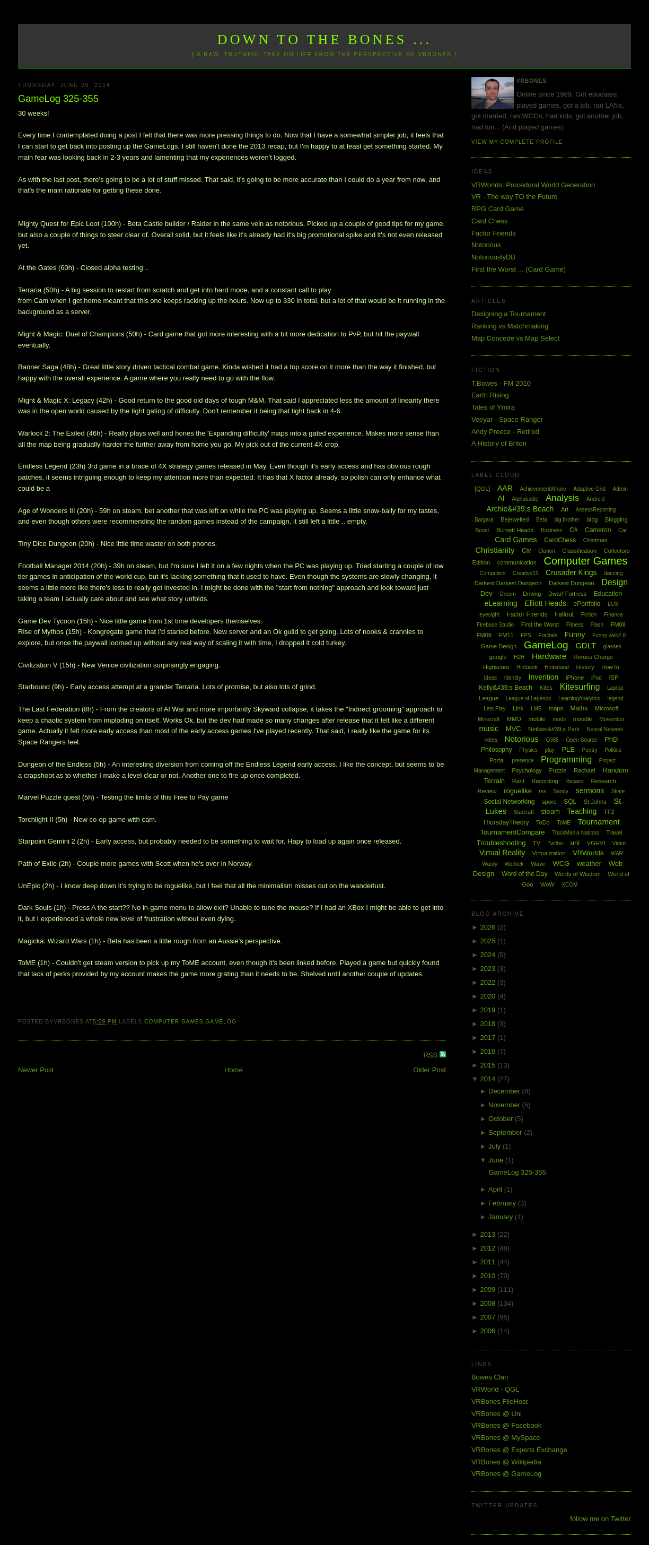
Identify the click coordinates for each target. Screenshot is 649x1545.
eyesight (489, 615)
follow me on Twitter (600, 1519)
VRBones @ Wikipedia (506, 1462)
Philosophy (496, 749)
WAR (617, 853)
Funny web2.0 (609, 635)
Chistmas (595, 540)
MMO (514, 719)
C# (573, 530)
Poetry (590, 750)
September (506, 1132)
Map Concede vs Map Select (515, 338)
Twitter (555, 843)
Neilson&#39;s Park (554, 729)
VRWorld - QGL (495, 1389)
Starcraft (524, 812)
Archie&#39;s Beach (520, 509)
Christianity (494, 549)
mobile (537, 719)
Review (486, 791)
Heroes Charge (593, 657)
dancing (613, 573)
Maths (579, 708)
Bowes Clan (489, 1377)
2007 (488, 1317)
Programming (566, 759)
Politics (612, 750)
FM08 (618, 624)
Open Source (582, 740)
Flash (597, 625)
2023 (488, 969)
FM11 (506, 635)
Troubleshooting (501, 843)
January (501, 1217)
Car (622, 530)
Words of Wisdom (578, 874)
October (501, 1119)
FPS (526, 635)
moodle (582, 719)
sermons (590, 790)
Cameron (598, 530)
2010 (488, 1276)
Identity (512, 678)
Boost (482, 530)
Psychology (527, 770)
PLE (568, 749)
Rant (518, 781)
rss (542, 791)
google (498, 657)
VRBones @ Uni (496, 1414)
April (496, 1189)
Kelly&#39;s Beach (505, 687)
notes (490, 740)
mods (559, 719)
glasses (612, 646)
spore (549, 801)
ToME (564, 823)
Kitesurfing (580, 686)
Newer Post (36, 1070)
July (495, 1146)
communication (517, 562)
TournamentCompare (512, 832)
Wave (538, 864)
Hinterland (557, 667)
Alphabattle (525, 499)
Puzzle (557, 770)
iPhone (575, 677)
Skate (618, 791)
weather (589, 863)
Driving (532, 594)
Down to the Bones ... (324, 39)
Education (608, 593)
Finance (613, 615)
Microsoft (607, 708)
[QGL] (482, 488)
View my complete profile (517, 142)
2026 (488, 927)
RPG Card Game (497, 209)
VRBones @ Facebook (506, 1425)
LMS (536, 708)
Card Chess (489, 221)
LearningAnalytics (579, 698)
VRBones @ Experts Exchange (519, 1450)
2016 (488, 1051)
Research (603, 781)
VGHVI (596, 843)
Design (614, 582)
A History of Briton (499, 443)
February (503, 1203)
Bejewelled (515, 519)
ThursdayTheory (506, 822)
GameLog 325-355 (58, 98)
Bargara (484, 520)
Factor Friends (493, 233)
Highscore (496, 667)
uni (575, 843)
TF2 (609, 812)
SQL (570, 801)
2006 (488, 1331)
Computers (493, 573)
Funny (575, 634)
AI (500, 498)
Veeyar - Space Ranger (507, 419)
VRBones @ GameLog (506, 1474)
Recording (545, 781)
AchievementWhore (543, 489)
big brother (567, 520)
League (488, 698)
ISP (614, 677)
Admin (619, 489)
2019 (488, 1010)
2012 (488, 1248)
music (488, 728)
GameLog (220, 1022)
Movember (611, 719)
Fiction (589, 615)
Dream (507, 594)
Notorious (486, 245)
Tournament (599, 821)
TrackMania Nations (575, 833)
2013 (488, 1234)
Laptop (615, 688)
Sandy (561, 791)
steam (550, 811)
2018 (488, 1024)
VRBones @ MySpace (505, 1438)
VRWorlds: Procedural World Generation (533, 185)
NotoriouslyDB (493, 257)
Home (233, 1070)
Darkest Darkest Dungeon (508, 583)
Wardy (490, 864)
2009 (488, 1290)
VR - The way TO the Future (514, 197)
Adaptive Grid (589, 489)
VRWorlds (588, 853)
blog (592, 519)
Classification (579, 551)
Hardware (549, 656)
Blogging (616, 519)
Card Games (516, 539)
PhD (611, 739)
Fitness (574, 625)
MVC (513, 729)
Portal (497, 760)
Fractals (547, 635)
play (549, 750)
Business (552, 530)
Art (564, 509)
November (505, 1105)
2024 (488, 955)
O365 (552, 740)
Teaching (582, 811)
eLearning (500, 603)
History (585, 667)
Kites (546, 687)
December (505, 1091)
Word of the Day (524, 874)
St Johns (595, 801)
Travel (614, 832)
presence (522, 760)
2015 (488, 1065)
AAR (505, 488)
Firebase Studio (495, 625)
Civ (526, 550)
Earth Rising (490, 395)
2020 (488, 996)
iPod (596, 678)
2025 (488, 941)
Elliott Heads (545, 603)
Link (518, 708)
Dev (486, 593)
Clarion (546, 551)
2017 (488, 1037)
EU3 (613, 604)
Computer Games (174, 1022)
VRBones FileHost (499, 1401)
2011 (488, 1262)
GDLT (585, 645)
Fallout (564, 614)
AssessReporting (596, 510)
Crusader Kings (571, 572)
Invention (544, 677)
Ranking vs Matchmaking (509, 326)
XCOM (569, 885)
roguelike (518, 791)
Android (595, 499)
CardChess (560, 540)
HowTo (610, 667)
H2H (519, 657)
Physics (528, 750)
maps (556, 708)
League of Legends (528, 698)
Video (619, 843)
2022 (488, 982)
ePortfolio (587, 603)
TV (536, 843)
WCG (560, 863)
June (496, 1160)
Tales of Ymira (493, 407)
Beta (541, 520)
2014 (488, 1079)
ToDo (543, 822)
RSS (431, 1055)
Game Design (498, 646)
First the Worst (540, 624)
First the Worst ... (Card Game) (518, 269)
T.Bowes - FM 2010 (501, 383)
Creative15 (525, 573)
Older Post (429, 1070)
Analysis (562, 498)
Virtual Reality (502, 852)
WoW (547, 884)
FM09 (484, 635)
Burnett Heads (514, 530)
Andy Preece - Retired (505, 432)
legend (615, 698)
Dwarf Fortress (567, 594)
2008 (488, 1303)
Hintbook (526, 667)
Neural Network (604, 729)
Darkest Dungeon (571, 583)
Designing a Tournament (508, 314)
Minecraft (488, 719)
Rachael (584, 770)
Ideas (490, 678)
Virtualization (549, 853)
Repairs (574, 781)
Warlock (514, 864)
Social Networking (509, 801)
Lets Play (494, 708)
